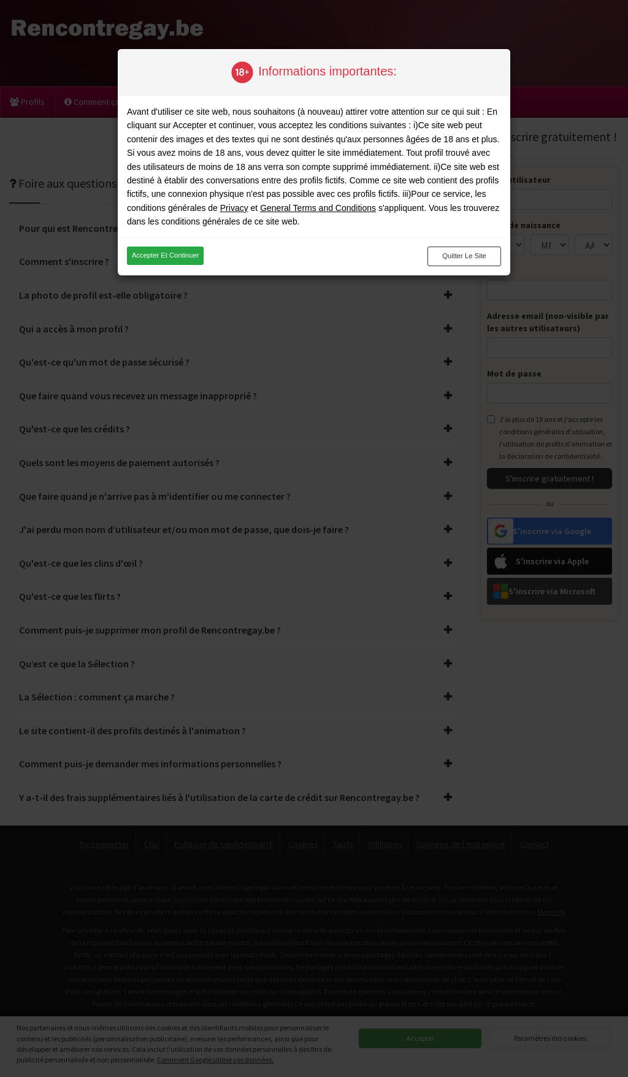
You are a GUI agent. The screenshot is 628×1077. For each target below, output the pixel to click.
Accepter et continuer (165, 255)
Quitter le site (464, 255)
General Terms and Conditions (318, 208)
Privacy (234, 208)
